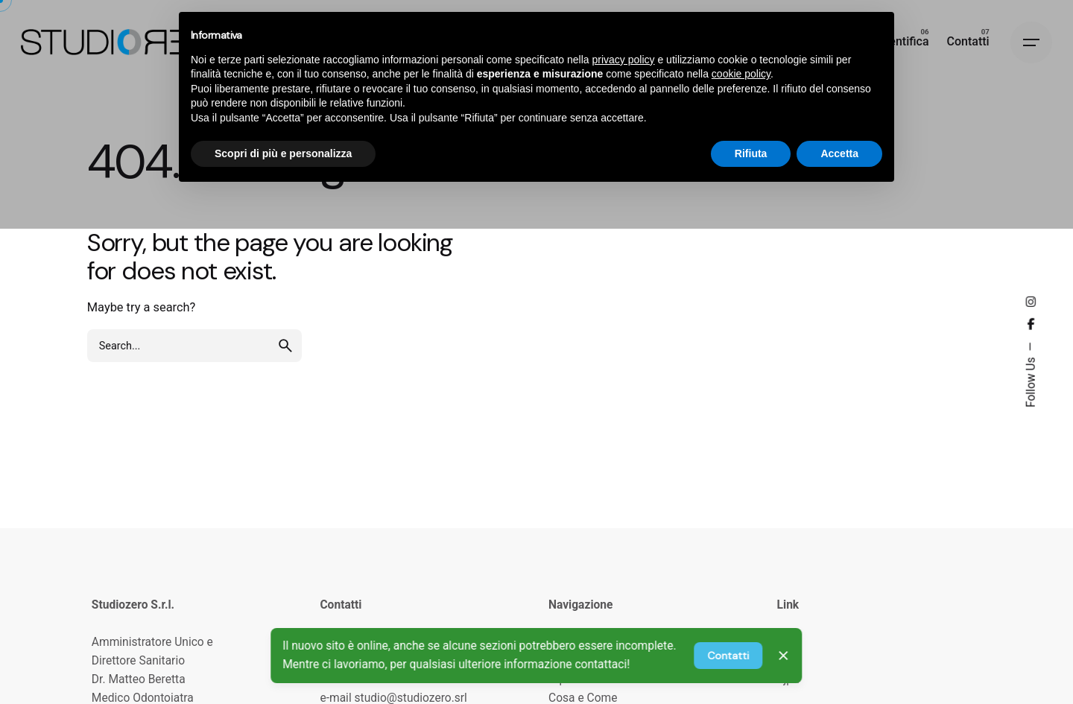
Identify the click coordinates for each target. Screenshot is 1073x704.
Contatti (728, 655)
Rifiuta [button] (751, 153)
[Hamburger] (1031, 42)
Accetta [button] (839, 153)
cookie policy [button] (741, 74)
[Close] (783, 655)
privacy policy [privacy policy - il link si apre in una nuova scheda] (623, 60)
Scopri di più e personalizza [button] (283, 153)
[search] (285, 345)
